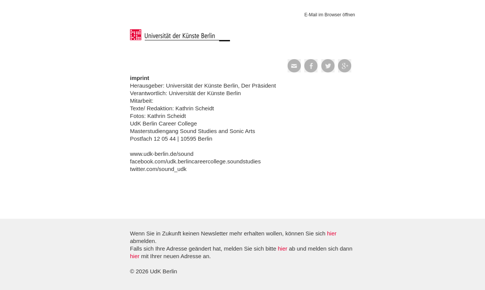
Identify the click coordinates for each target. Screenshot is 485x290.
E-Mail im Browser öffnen (329, 14)
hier (331, 233)
